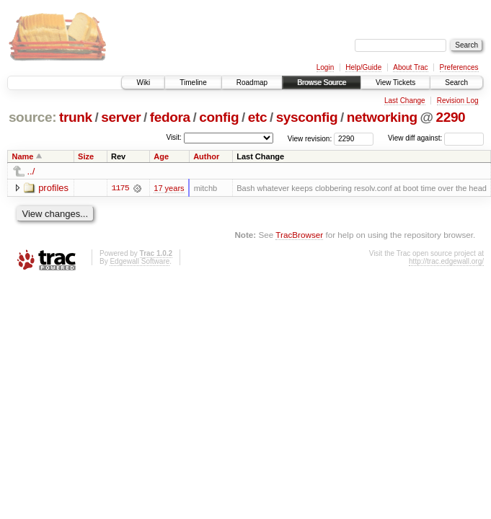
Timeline (193, 82)
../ (31, 171)
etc (257, 117)
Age (161, 156)
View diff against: (436, 138)
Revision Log (458, 101)
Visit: (174, 137)
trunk (75, 117)
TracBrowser (299, 234)
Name (23, 156)
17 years (169, 188)
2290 (450, 117)
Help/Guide (363, 67)
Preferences (459, 67)
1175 (119, 188)
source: (32, 117)
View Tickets (395, 82)
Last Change (404, 101)
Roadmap (251, 82)
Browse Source (321, 82)
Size (86, 156)
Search (456, 82)
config (219, 117)
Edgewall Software (139, 261)
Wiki (143, 82)
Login (325, 67)
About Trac (410, 67)
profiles (53, 187)
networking (382, 117)
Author (206, 156)
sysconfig (307, 117)
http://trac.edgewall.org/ (446, 261)
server (121, 117)
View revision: (310, 138)
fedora (170, 117)
